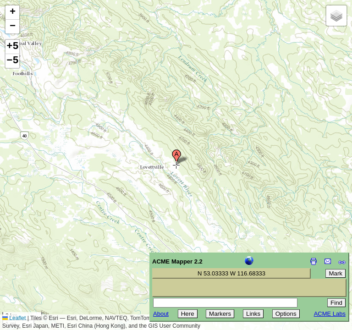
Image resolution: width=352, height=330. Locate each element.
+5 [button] (12, 47)
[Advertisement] (48, 265)
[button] (176, 157)
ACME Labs (330, 313)
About (161, 313)
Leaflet (14, 318)
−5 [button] (12, 61)
